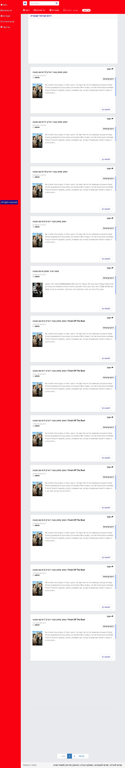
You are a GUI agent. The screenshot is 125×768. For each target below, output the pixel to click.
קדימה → (82, 756)
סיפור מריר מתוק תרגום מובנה (46, 271)
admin (37, 78)
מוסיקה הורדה (86, 765)
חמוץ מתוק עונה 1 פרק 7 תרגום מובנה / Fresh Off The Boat (59, 619)
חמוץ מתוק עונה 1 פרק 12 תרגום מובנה (50, 72)
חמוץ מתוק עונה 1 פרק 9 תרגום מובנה (49, 221)
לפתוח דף (106, 109)
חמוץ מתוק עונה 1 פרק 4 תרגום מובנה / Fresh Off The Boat (59, 520)
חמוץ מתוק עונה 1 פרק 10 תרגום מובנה (50, 172)
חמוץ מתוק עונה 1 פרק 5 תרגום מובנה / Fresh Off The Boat (59, 470)
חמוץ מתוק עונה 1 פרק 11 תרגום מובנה (50, 122)
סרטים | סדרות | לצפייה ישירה (66, 765)
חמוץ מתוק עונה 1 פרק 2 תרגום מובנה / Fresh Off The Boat (59, 321)
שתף (110, 69)
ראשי (4, 5)
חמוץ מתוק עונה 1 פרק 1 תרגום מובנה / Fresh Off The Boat (59, 371)
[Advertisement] (10, 73)
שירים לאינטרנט (101, 765)
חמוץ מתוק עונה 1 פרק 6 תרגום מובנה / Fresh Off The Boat (59, 570)
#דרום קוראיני (108, 79)
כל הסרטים (6, 10)
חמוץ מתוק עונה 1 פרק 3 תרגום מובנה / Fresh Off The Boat (59, 420)
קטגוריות (5, 16)
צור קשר (5, 27)
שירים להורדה (7, 22)
